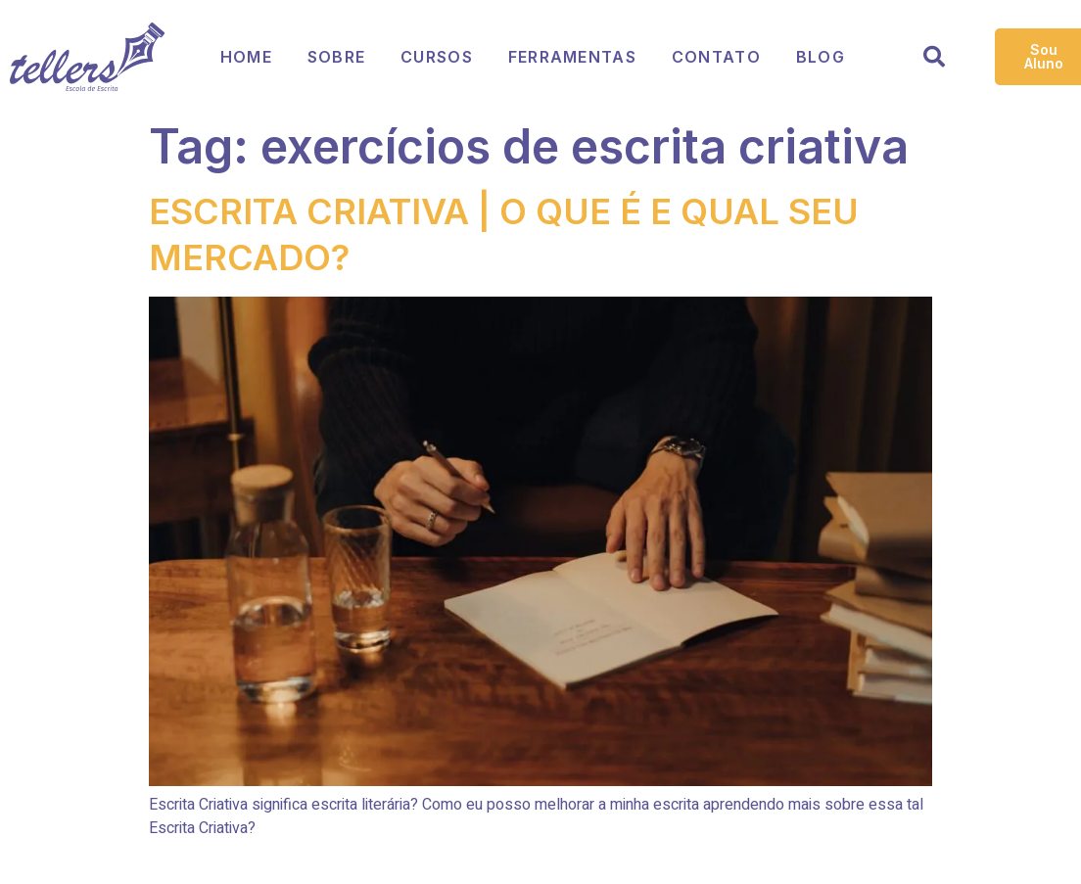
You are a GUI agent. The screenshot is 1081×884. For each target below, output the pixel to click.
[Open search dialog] (934, 59)
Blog (820, 57)
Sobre (336, 57)
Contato (716, 57)
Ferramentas (572, 57)
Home (245, 57)
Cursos (436, 57)
